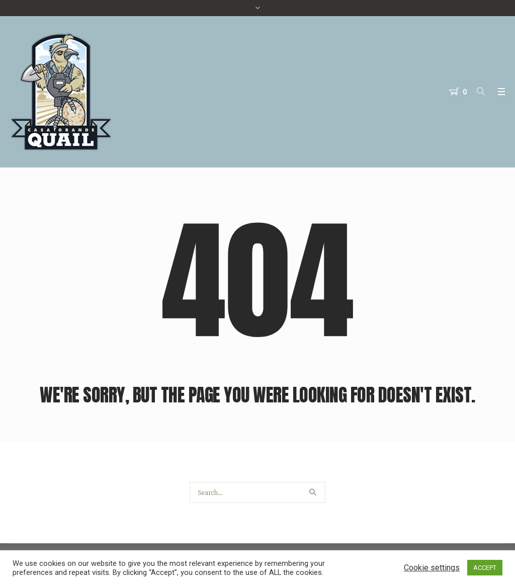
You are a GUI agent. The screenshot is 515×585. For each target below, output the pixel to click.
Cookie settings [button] (432, 567)
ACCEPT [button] (484, 567)
